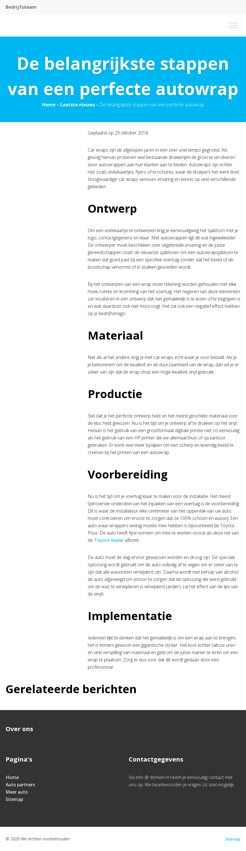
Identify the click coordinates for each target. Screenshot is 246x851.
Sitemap (14, 799)
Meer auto (17, 792)
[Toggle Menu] (233, 25)
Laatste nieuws (77, 105)
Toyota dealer (109, 540)
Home (49, 105)
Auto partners (20, 785)
